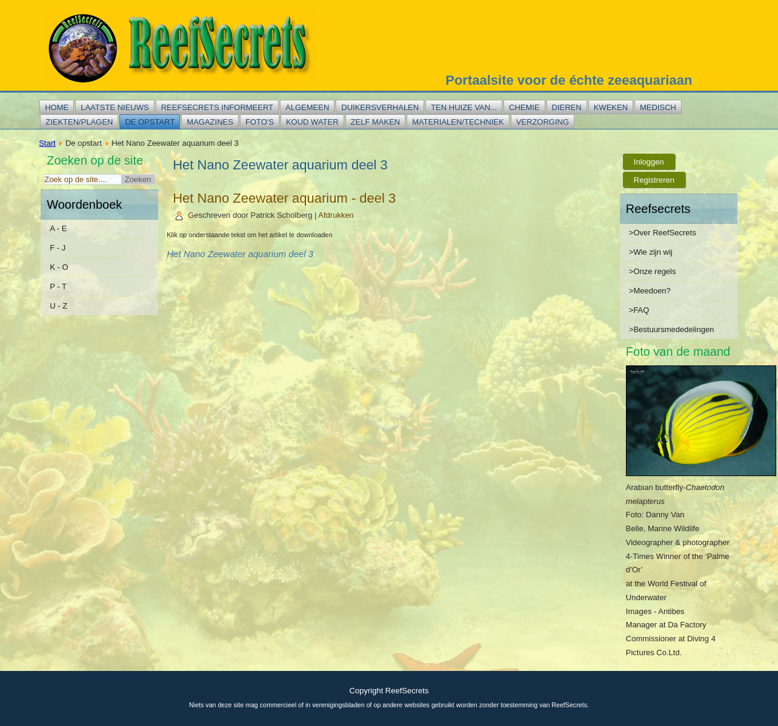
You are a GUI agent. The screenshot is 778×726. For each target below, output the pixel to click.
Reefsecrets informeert (217, 107)
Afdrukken (336, 215)
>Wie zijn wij (651, 252)
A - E (58, 228)
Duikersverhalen (380, 107)
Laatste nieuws (114, 107)
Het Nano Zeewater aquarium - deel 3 (284, 198)
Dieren (567, 107)
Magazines (210, 121)
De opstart (150, 121)
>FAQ (639, 310)
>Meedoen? (650, 290)
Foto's (259, 121)
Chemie (524, 107)
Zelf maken (376, 121)
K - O (59, 267)
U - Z (58, 305)
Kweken (611, 107)
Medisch (658, 107)
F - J (57, 247)
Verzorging (542, 121)
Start (47, 143)
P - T (58, 286)
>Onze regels (652, 271)
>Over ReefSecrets (662, 232)
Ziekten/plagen (79, 121)
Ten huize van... (464, 107)
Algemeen (307, 107)
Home (56, 107)
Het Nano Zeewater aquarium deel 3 (240, 254)
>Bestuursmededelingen (671, 329)
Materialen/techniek (458, 121)
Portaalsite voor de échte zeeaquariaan (568, 80)
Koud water (312, 121)
